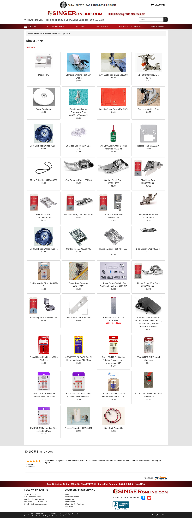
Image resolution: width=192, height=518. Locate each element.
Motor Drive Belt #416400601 (43, 180)
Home (30, 33)
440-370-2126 (41, 502)
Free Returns (101, 27)
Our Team (69, 507)
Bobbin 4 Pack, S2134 (113, 317)
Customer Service (55, 27)
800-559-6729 (29, 502)
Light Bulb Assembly (113, 428)
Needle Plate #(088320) (148, 146)
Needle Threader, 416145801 (78, 428)
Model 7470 (43, 75)
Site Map (165, 515)
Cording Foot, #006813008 (78, 249)
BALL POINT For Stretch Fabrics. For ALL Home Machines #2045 (113, 360)
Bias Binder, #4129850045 (148, 249)
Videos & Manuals (159, 27)
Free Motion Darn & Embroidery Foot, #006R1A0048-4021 (78, 112)
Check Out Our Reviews (129, 27)
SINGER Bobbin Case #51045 (44, 146)
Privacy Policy (156, 515)
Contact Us (79, 27)
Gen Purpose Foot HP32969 (78, 180)
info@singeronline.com (38, 504)
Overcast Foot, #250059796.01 (78, 214)
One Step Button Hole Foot (78, 317)
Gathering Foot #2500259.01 (43, 317)
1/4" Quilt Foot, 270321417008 (113, 75)
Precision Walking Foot (148, 109)
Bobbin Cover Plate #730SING (113, 109)
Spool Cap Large (44, 109)
